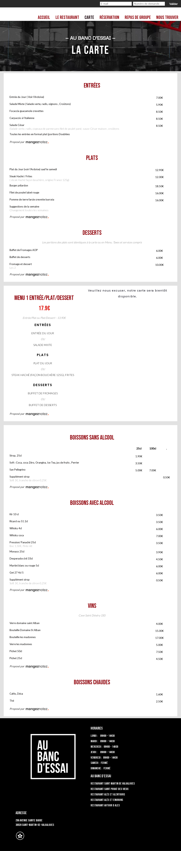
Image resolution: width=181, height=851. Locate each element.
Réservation (109, 17)
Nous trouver (167, 17)
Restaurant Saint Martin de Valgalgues (113, 783)
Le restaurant (67, 17)
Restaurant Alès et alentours (108, 794)
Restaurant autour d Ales (105, 805)
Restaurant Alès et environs (107, 800)
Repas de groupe (138, 17)
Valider (173, 3)
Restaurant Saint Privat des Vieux (110, 789)
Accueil (44, 17)
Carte (89, 17)
